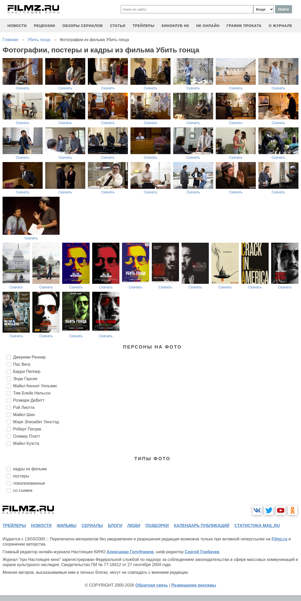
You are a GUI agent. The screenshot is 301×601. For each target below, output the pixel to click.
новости (17, 26)
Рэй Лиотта (23, 407)
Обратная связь (151, 585)
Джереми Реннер (29, 357)
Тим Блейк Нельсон (32, 393)
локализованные (29, 483)
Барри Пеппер (26, 371)
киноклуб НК (175, 26)
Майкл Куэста (26, 443)
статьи (117, 26)
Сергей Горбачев (202, 552)
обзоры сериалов (82, 26)
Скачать (23, 88)
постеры (21, 476)
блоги (115, 525)
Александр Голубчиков (130, 552)
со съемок (22, 490)
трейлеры (143, 26)
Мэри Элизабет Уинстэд (36, 422)
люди (133, 525)
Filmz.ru (279, 539)
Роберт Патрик (27, 429)
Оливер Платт (26, 436)
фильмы (66, 525)
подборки (157, 525)
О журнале (280, 26)
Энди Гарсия (25, 379)
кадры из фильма (30, 469)
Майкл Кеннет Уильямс (35, 386)
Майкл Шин (24, 414)
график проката (244, 26)
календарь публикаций (201, 525)
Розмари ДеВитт (28, 400)
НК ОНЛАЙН (207, 26)
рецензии (44, 26)
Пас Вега (21, 364)
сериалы (92, 525)
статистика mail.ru (257, 525)
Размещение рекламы (193, 585)
